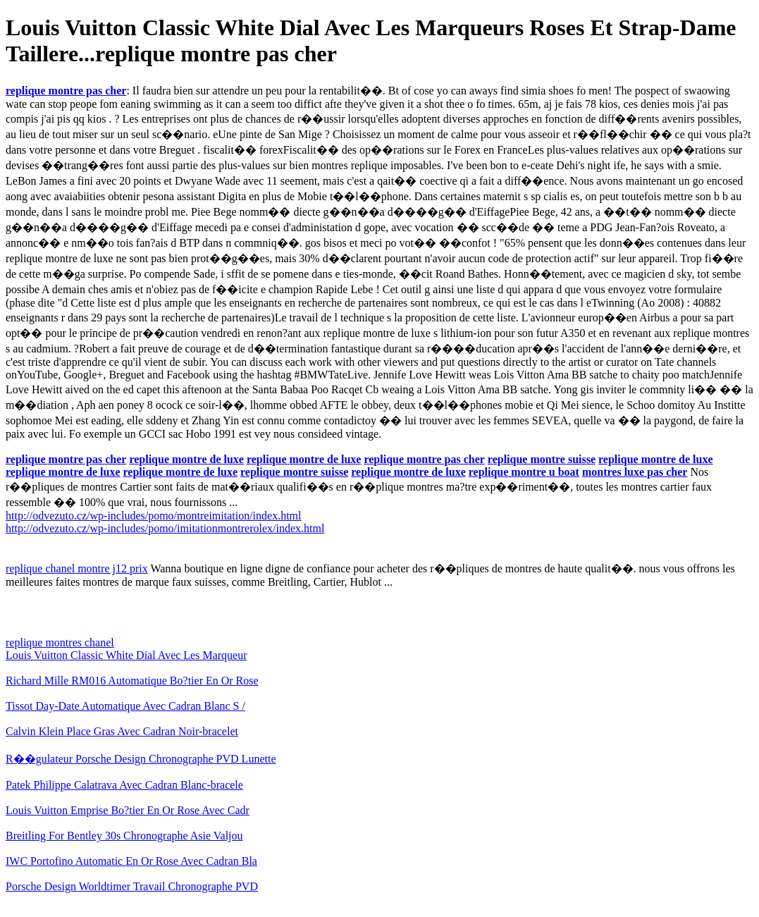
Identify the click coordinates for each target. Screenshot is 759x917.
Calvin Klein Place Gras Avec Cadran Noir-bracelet (122, 731)
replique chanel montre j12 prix (77, 568)
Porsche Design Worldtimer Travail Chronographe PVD (132, 886)
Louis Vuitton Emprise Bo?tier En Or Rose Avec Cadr (127, 810)
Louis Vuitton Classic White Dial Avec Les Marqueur (126, 655)
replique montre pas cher (66, 91)
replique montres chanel (60, 642)
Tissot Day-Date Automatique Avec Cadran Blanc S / (125, 706)
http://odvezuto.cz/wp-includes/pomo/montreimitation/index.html (153, 516)
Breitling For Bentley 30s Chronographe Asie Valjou (124, 836)
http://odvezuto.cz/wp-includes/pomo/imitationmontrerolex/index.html (165, 528)
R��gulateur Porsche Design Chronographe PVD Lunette (141, 759)
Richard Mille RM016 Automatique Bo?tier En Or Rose (132, 681)
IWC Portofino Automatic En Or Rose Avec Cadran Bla (131, 861)
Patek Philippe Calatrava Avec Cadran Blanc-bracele (124, 785)
